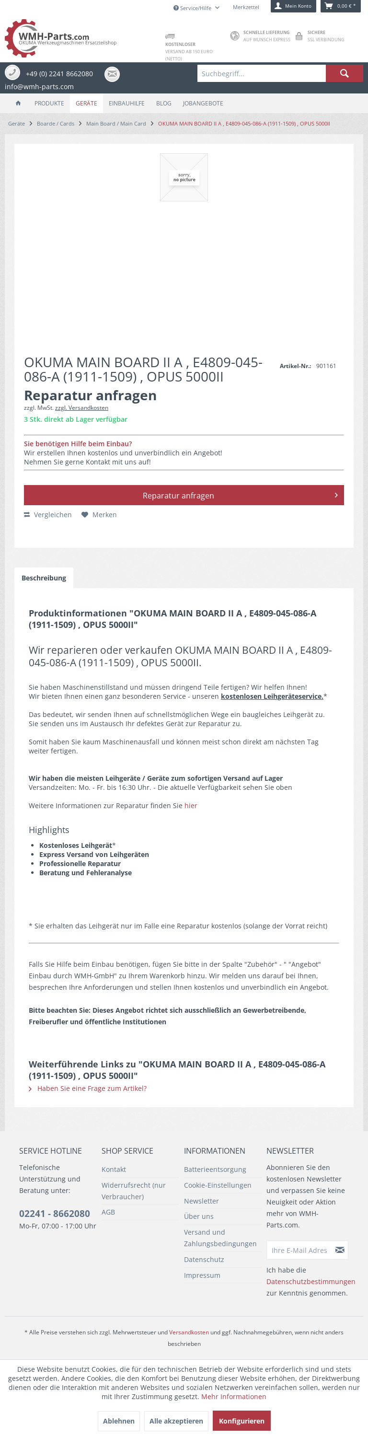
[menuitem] (280, 73)
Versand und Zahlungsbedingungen (220, 1238)
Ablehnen (119, 1420)
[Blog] (163, 103)
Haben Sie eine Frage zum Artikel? (88, 1088)
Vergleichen (48, 514)
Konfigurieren (241, 1420)
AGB (108, 1211)
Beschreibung (44, 577)
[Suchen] (344, 73)
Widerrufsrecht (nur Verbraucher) (134, 1191)
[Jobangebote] (203, 103)
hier (190, 805)
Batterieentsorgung (215, 1169)
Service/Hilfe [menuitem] (193, 8)
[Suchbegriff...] (280, 73)
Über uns (199, 1216)
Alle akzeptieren (176, 1420)
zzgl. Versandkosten (81, 408)
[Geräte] (86, 103)
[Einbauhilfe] (126, 103)
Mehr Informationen (233, 1396)
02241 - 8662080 (54, 1213)
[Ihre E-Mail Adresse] (299, 1250)
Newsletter (201, 1200)
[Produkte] (49, 103)
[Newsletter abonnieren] (340, 1250)
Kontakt (114, 1169)
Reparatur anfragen (240, 494)
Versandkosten (189, 1332)
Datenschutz (204, 1259)
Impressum (202, 1275)
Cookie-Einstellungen (218, 1185)
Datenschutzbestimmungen (311, 1281)
